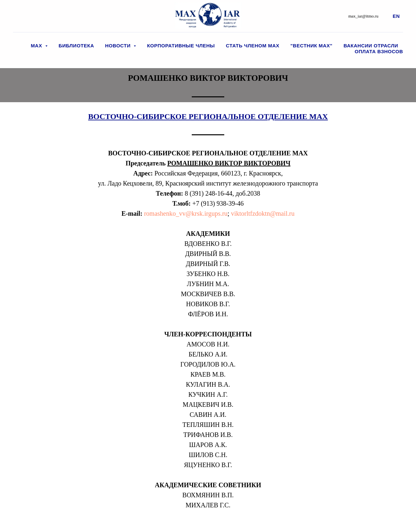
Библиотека (76, 45)
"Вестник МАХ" (311, 45)
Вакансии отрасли (371, 45)
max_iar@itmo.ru (363, 16)
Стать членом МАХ (252, 45)
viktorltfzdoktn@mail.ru (263, 213)
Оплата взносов (379, 51)
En (396, 16)
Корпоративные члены (181, 45)
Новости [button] (118, 45)
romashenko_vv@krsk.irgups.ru (185, 213)
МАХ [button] (37, 45)
